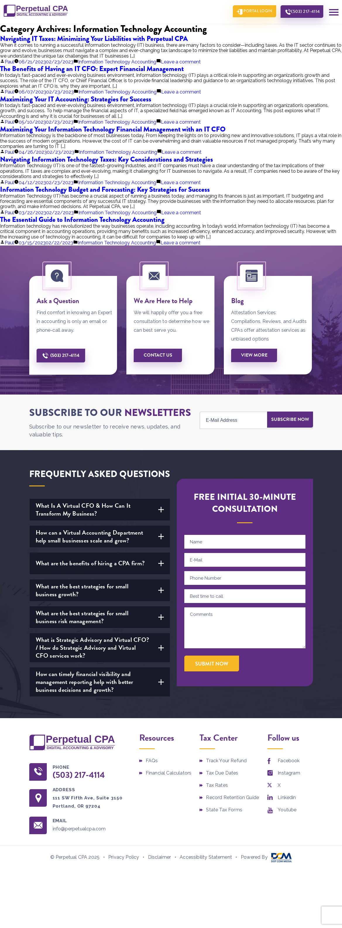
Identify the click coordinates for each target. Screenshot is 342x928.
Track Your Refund (226, 760)
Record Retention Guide (232, 797)
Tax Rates (217, 785)
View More (255, 355)
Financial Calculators (168, 772)
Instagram (289, 772)
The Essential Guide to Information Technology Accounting (82, 219)
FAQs (152, 760)
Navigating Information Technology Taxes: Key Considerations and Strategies (106, 159)
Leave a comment (181, 61)
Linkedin (287, 797)
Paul (9, 61)
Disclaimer (159, 857)
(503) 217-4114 (304, 11)
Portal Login (253, 12)
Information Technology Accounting (117, 61)
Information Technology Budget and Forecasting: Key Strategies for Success (105, 189)
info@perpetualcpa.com (83, 829)
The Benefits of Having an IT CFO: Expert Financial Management (92, 68)
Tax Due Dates (222, 772)
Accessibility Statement (206, 857)
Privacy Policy (123, 857)
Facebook (289, 760)
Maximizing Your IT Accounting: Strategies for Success (75, 99)
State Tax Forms (224, 809)
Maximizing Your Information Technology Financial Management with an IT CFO (113, 129)
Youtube (287, 809)
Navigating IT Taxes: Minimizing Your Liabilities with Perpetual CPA (94, 38)
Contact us (159, 355)
